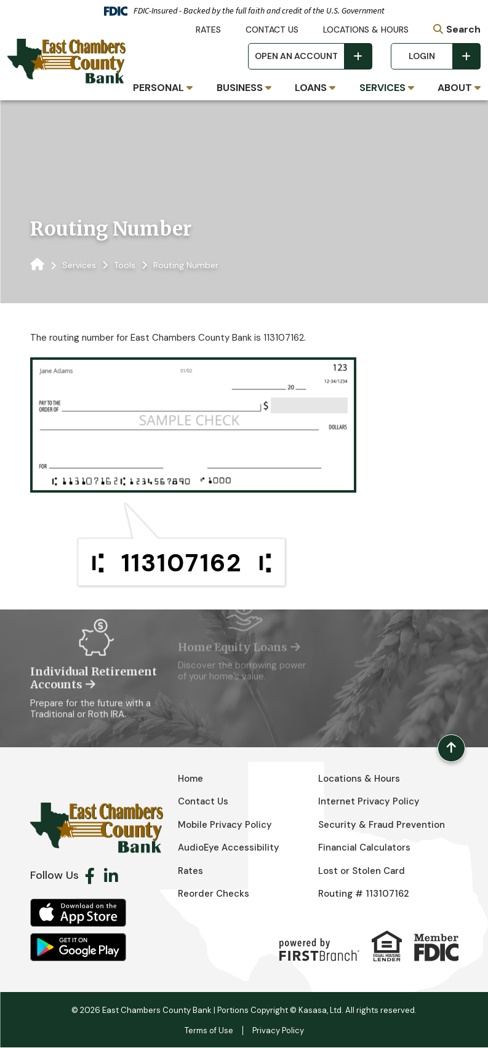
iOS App (78, 913)
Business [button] (240, 87)
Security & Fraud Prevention (381, 825)
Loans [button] (311, 87)
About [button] (455, 87)
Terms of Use (209, 1031)
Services (79, 265)
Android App (78, 947)
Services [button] (382, 87)
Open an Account (296, 56)
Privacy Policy (278, 1031)
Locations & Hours (366, 29)
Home (190, 778)
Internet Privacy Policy (369, 802)
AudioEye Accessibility (229, 848)
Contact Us (272, 29)
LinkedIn (111, 876)
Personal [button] (158, 87)
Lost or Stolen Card (361, 871)
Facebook (90, 876)
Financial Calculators (364, 848)
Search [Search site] (463, 29)
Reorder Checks (213, 894)
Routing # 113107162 (363, 894)
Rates (208, 29)
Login (422, 56)
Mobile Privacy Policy (225, 825)
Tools (124, 265)
